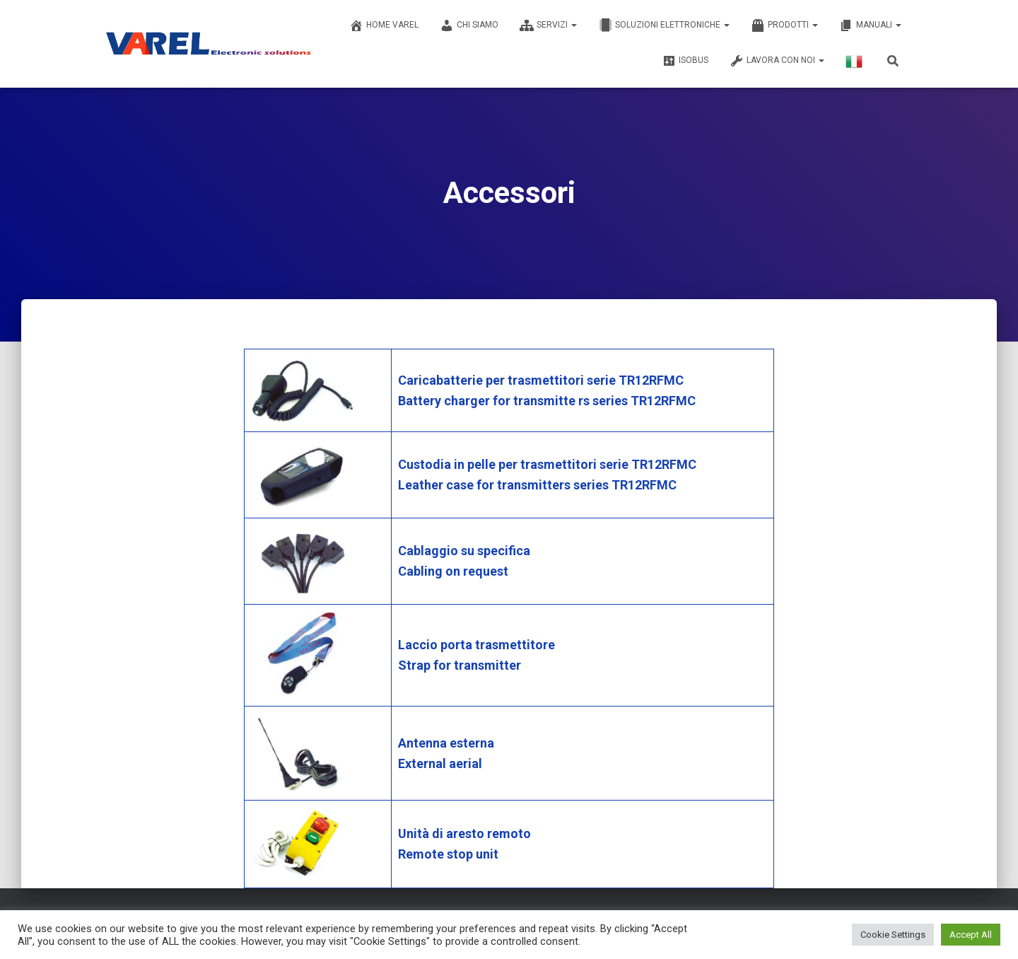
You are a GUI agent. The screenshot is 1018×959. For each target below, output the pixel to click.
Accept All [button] (970, 934)
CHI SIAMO (469, 25)
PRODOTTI (784, 25)
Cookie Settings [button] (892, 934)
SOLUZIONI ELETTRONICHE (664, 25)
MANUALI (870, 25)
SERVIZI (548, 25)
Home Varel (384, 25)
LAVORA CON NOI (777, 61)
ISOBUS (685, 61)
